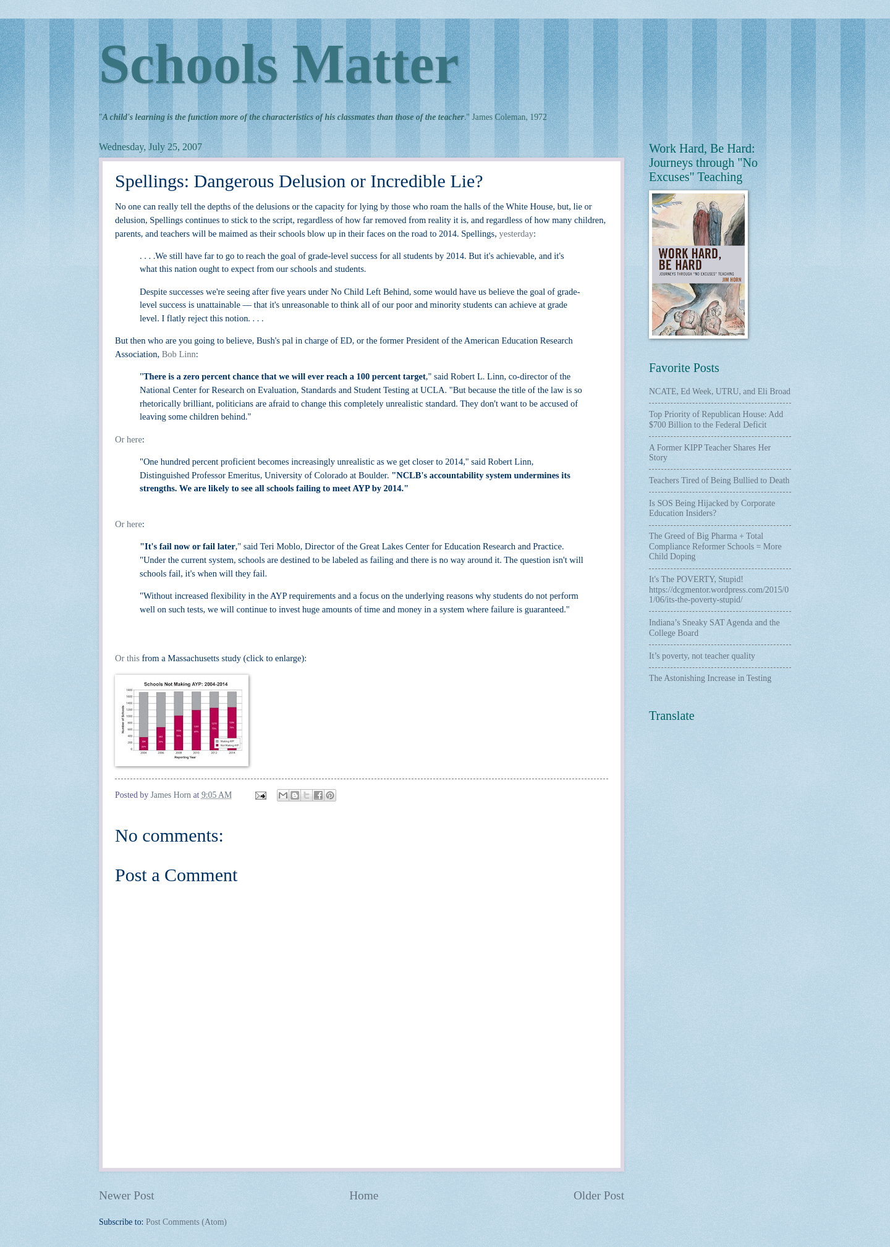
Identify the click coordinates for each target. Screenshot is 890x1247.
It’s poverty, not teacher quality (702, 656)
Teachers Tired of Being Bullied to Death (719, 480)
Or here (128, 439)
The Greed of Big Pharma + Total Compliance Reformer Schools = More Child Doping (715, 546)
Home (363, 1195)
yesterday (516, 234)
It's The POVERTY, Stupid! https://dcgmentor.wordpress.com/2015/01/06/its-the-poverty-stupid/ (719, 589)
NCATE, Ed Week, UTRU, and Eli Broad (719, 391)
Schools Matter (279, 64)
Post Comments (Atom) (186, 1222)
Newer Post (127, 1195)
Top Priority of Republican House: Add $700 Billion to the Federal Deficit (716, 419)
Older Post (599, 1195)
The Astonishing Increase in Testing (710, 678)
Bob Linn (179, 354)
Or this (127, 658)
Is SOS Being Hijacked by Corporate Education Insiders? (712, 508)
